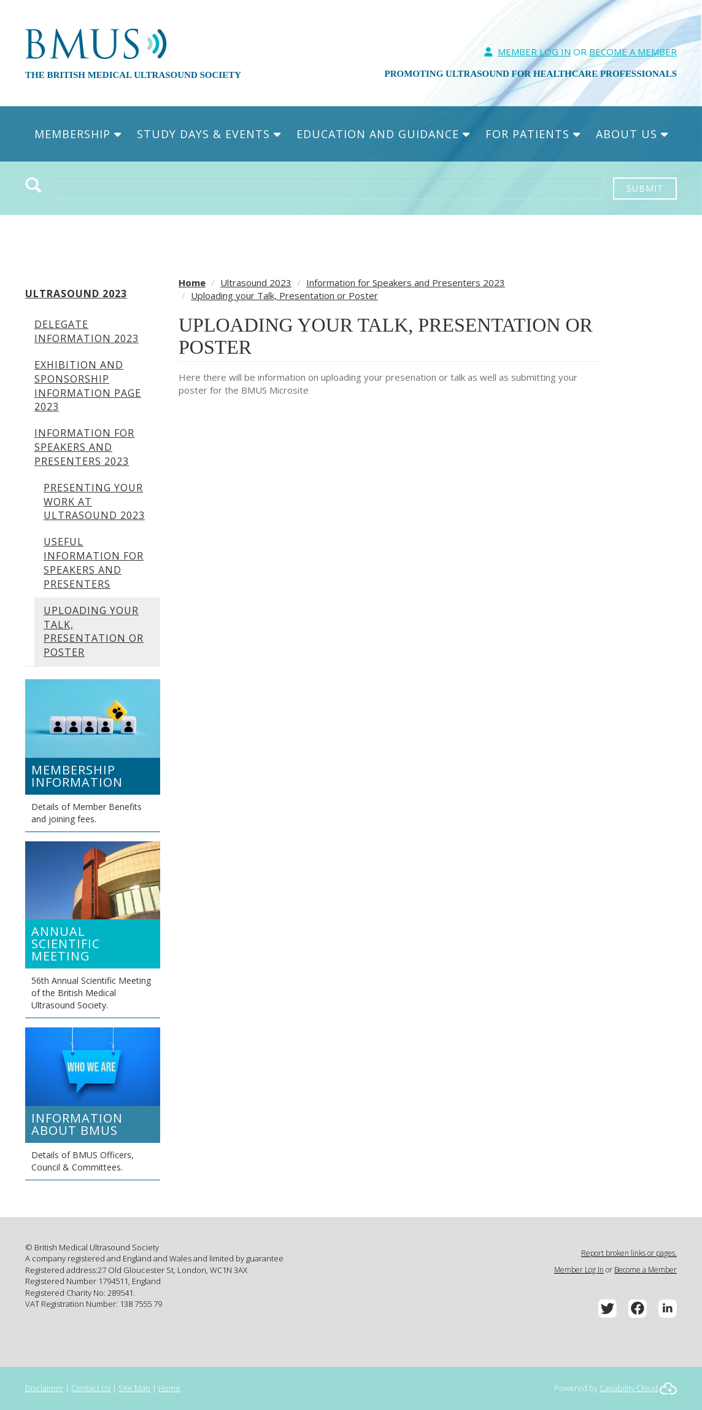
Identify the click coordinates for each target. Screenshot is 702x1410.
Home (192, 282)
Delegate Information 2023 (86, 331)
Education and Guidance (383, 134)
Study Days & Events (209, 134)
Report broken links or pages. (629, 1253)
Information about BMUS (77, 1124)
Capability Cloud (629, 1387)
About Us (632, 134)
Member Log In (534, 51)
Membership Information (77, 775)
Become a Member (645, 1269)
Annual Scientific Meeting (65, 943)
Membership (78, 134)
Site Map (134, 1387)
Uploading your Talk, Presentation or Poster (94, 632)
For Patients (532, 134)
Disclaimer (44, 1387)
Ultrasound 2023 (76, 293)
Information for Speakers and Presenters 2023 (84, 447)
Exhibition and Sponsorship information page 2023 (87, 386)
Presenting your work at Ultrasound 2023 (94, 502)
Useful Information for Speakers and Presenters (94, 563)
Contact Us (90, 1387)
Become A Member (633, 51)
